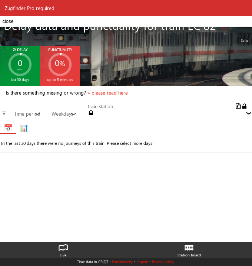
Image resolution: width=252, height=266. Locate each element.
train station (100, 106)
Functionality (122, 261)
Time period (27, 113)
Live (63, 248)
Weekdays (64, 113)
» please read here (107, 92)
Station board (189, 248)
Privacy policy (163, 261)
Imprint (142, 261)
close (7, 21)
